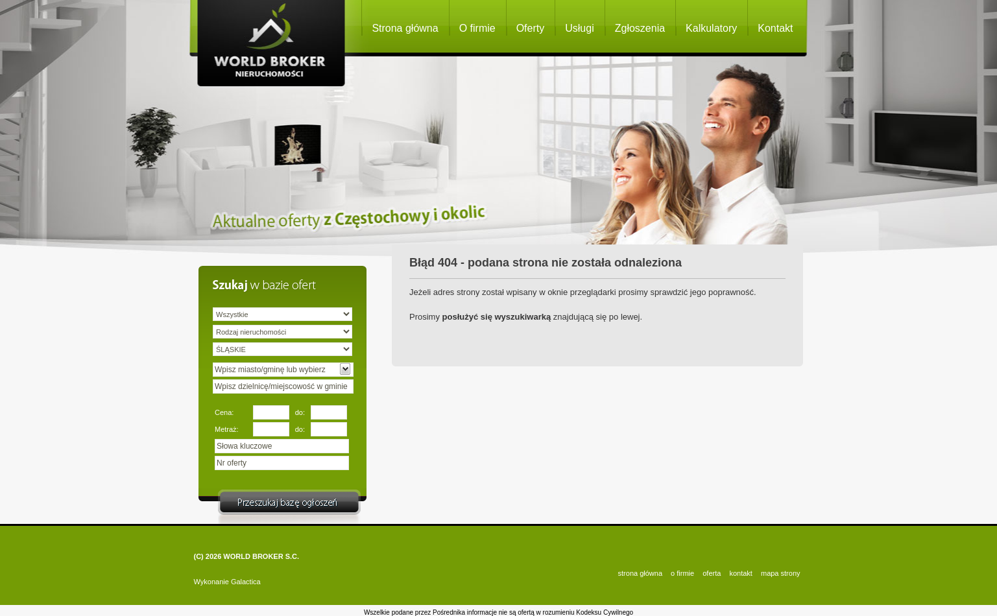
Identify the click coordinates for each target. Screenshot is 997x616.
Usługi (579, 28)
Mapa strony (780, 573)
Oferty (530, 28)
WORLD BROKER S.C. (261, 556)
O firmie (477, 28)
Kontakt (775, 28)
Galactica (246, 582)
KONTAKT (740, 573)
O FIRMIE (682, 573)
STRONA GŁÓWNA (640, 573)
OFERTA (712, 573)
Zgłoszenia (640, 28)
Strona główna (405, 28)
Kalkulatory (711, 28)
